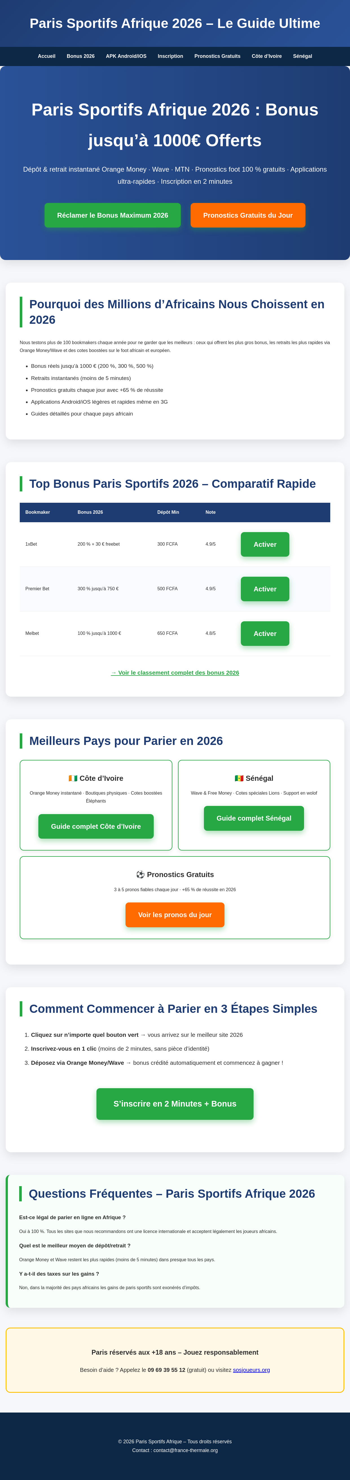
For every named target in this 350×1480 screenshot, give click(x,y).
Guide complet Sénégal (254, 818)
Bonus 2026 (81, 56)
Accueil (47, 56)
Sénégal (302, 56)
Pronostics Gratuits (217, 56)
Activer (265, 544)
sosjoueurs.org (251, 1370)
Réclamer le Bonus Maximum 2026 (112, 215)
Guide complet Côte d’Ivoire (96, 826)
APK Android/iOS (126, 56)
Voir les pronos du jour (175, 915)
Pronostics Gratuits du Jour (248, 215)
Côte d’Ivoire (267, 56)
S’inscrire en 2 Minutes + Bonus (174, 1103)
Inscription (170, 56)
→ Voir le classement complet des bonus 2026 (175, 672)
